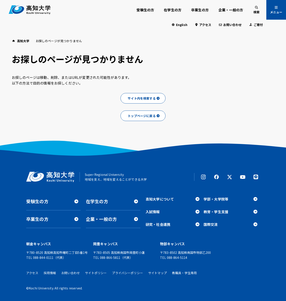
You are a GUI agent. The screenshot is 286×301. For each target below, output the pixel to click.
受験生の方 (145, 9)
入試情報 (153, 211)
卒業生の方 (200, 9)
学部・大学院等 (216, 199)
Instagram (203, 177)
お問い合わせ (232, 24)
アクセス (205, 24)
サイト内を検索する (141, 98)
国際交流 (211, 224)
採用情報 (50, 273)
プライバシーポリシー (127, 273)
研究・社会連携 (158, 224)
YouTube (243, 177)
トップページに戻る (141, 116)
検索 (256, 12)
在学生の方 (172, 9)
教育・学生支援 (216, 211)
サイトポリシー (96, 273)
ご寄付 (258, 24)
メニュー (276, 12)
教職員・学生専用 (184, 273)
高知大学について (160, 199)
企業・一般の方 (230, 9)
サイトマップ (157, 273)
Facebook (216, 177)
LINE (256, 177)
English (181, 24)
